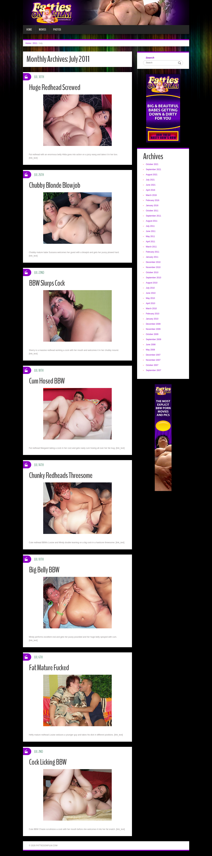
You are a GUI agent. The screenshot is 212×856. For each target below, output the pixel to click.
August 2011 (151, 221)
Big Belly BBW (44, 570)
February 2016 (152, 200)
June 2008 (150, 344)
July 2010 (150, 288)
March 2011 (151, 247)
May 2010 (150, 298)
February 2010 (152, 313)
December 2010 (153, 262)
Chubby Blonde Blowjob (54, 185)
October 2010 (152, 272)
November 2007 (153, 360)
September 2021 (153, 169)
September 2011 (153, 216)
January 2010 (152, 319)
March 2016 (151, 195)
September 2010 (153, 277)
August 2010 (151, 283)
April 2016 (150, 190)
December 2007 (153, 355)
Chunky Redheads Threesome (60, 475)
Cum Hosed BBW (47, 381)
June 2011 (150, 231)
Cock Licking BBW (47, 762)
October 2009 (152, 334)
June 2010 (150, 293)
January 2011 (152, 257)
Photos (57, 29)
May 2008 (150, 350)
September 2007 (153, 370)
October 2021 (152, 164)
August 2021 (151, 174)
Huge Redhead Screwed (54, 87)
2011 (35, 43)
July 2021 (150, 180)
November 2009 (153, 329)
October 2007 (152, 365)
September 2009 (153, 339)
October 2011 (152, 210)
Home (29, 29)
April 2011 (150, 241)
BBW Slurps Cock (47, 283)
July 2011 (150, 226)
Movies (42, 29)
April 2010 (150, 303)
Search (150, 57)
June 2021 (150, 185)
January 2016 (152, 205)
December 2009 (153, 324)
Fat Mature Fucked (49, 668)
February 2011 (152, 252)
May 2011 (150, 236)
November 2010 (153, 267)
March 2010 (151, 308)
